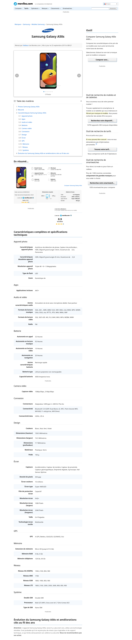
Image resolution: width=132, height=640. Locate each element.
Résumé (21, 110)
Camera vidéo (27, 128)
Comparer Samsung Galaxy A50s (73, 185)
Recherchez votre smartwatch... (102, 183)
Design (24, 135)
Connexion (25, 131)
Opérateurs (35, 8)
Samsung (26, 24)
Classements (56, 8)
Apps (23, 119)
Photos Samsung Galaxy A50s (29, 107)
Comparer (18, 8)
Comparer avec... (102, 60)
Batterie (24, 125)
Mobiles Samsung (38, 24)
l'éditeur (26, 45)
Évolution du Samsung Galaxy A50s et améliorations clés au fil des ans (43, 153)
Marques (45, 8)
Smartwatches (67, 8)
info (33, 197)
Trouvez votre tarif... (102, 149)
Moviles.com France (23, 3)
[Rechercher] (100, 8)
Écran (24, 138)
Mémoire (25, 144)
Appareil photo (27, 116)
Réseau (25, 147)
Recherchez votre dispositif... (102, 121)
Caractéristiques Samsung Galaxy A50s (32, 113)
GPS (23, 141)
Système (25, 150)
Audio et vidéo (27, 122)
